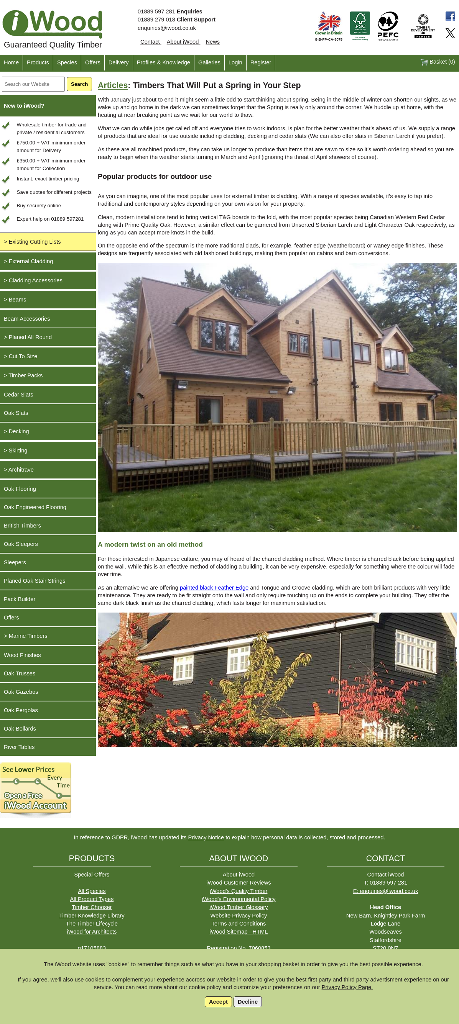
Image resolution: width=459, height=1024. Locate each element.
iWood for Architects (92, 932)
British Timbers (22, 526)
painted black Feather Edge (214, 588)
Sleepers (15, 562)
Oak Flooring (20, 489)
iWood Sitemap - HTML (238, 932)
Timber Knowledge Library (92, 916)
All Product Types (92, 899)
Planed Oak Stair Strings (34, 581)
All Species (92, 891)
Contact (150, 42)
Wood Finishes (22, 655)
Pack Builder (19, 599)
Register (260, 62)
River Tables (19, 747)
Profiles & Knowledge (163, 62)
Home (11, 62)
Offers (92, 62)
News (213, 42)
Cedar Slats (18, 395)
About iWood (184, 42)
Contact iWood (385, 875)
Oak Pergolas (21, 710)
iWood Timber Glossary (238, 907)
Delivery (119, 62)
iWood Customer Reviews (238, 883)
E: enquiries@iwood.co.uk (385, 891)
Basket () (437, 62)
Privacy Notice (206, 837)
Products (38, 62)
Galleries (209, 62)
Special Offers (92, 875)
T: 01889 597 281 (385, 883)
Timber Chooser (92, 907)
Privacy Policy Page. (347, 987)
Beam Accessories (27, 319)
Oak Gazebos (21, 692)
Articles (113, 85)
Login (235, 62)
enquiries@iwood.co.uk (167, 28)
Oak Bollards (20, 729)
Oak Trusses (19, 673)
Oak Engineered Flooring (35, 507)
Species (67, 62)
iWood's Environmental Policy (238, 899)
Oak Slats (16, 413)
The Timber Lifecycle (92, 924)
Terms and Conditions (239, 924)
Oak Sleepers (21, 544)
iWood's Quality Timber (238, 891)
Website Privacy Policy (238, 916)
